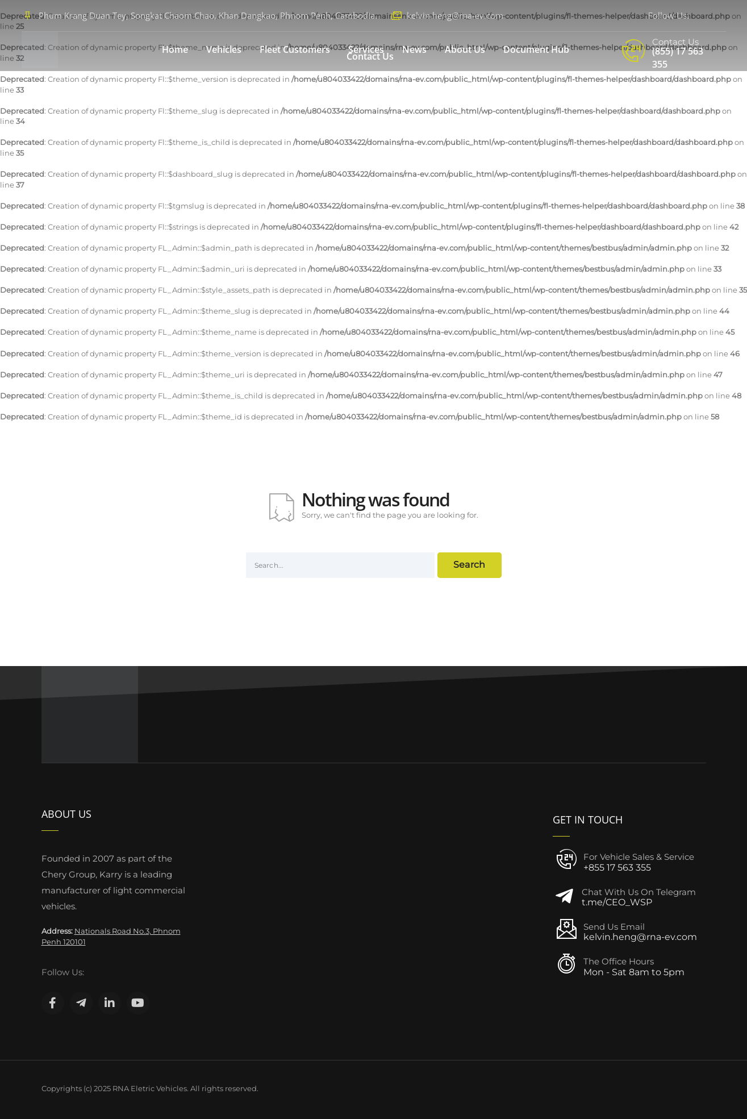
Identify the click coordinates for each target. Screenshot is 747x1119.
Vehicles (223, 49)
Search (469, 564)
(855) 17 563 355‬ (677, 57)
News (414, 49)
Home (175, 49)
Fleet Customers (295, 49)
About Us (465, 49)
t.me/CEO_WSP (617, 902)
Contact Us (370, 56)
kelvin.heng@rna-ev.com (455, 15)
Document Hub (536, 49)
